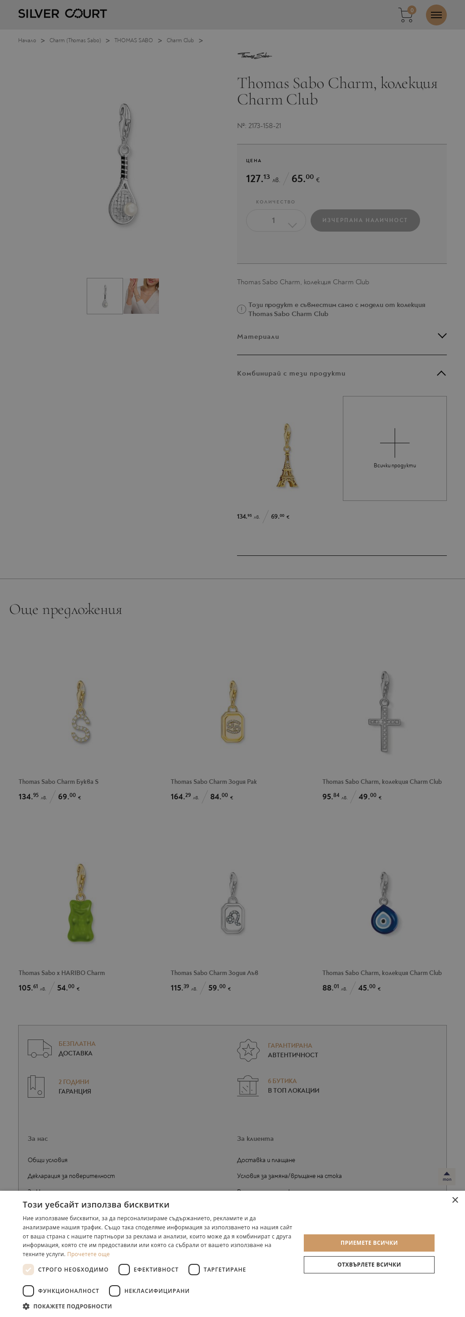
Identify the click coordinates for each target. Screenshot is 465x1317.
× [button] (454, 1200)
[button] (157, 1306)
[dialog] (232, 658)
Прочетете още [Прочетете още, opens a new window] (88, 1254)
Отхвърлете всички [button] (369, 1264)
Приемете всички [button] (369, 1243)
